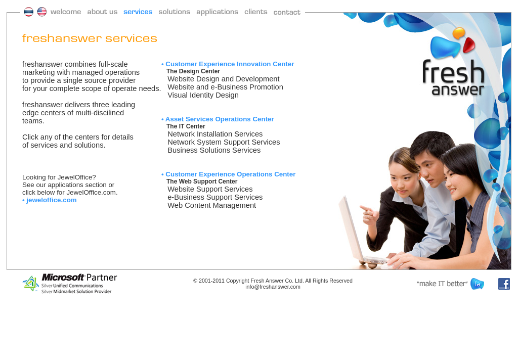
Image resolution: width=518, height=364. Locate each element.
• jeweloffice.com (49, 200)
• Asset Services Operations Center (217, 119)
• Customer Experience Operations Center (228, 174)
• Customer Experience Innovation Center (227, 64)
